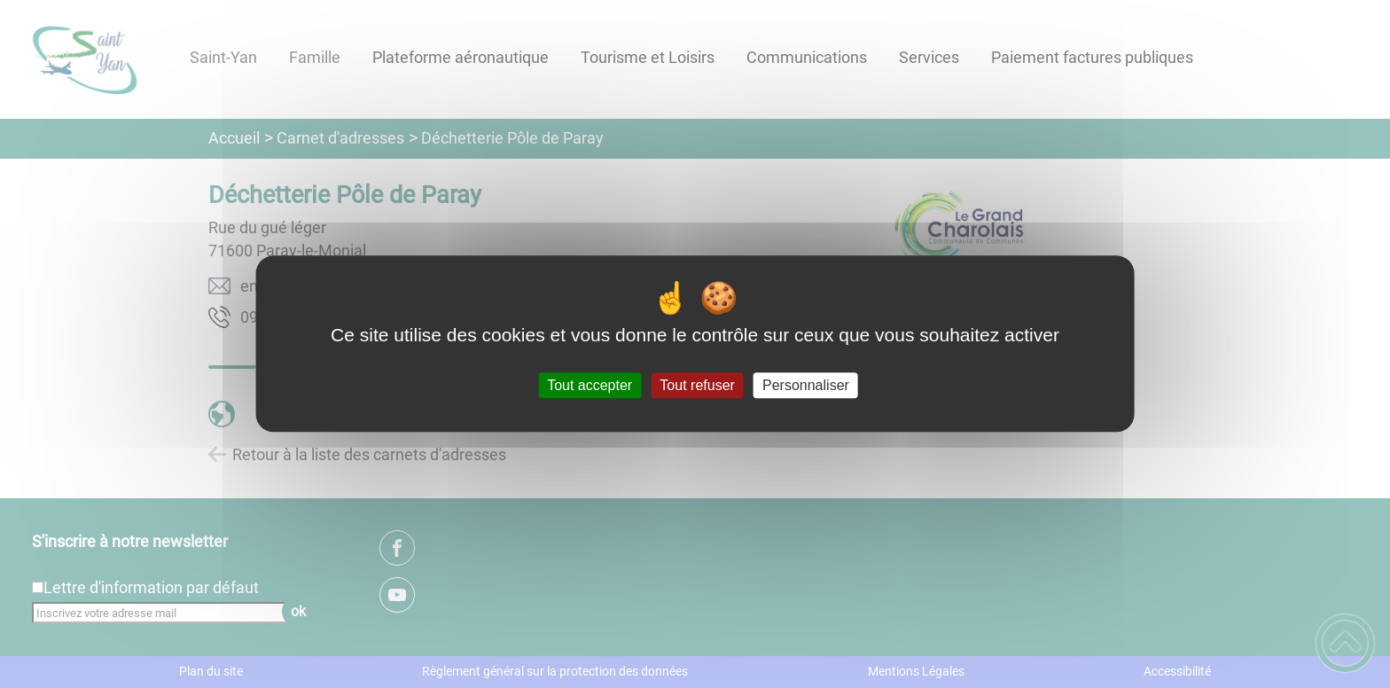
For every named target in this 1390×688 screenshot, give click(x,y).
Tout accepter (589, 385)
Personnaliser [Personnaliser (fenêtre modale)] (805, 385)
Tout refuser (697, 385)
